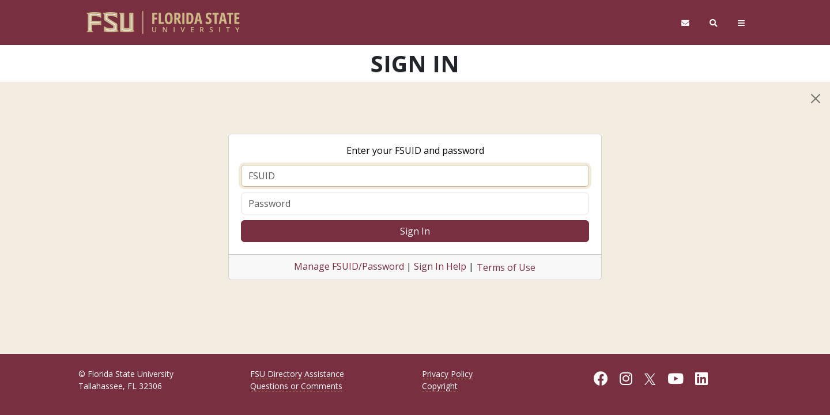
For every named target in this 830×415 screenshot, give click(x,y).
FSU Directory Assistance (297, 373)
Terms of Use (506, 267)
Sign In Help (440, 266)
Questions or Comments (296, 385)
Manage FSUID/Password (349, 266)
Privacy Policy (447, 373)
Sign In (415, 231)
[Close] (815, 98)
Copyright (440, 385)
